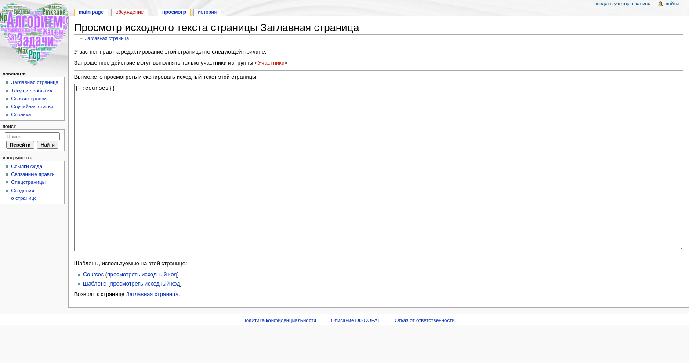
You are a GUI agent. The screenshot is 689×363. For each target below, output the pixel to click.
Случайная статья (32, 106)
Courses (93, 307)
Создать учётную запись (622, 3)
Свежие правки (29, 98)
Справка (21, 114)
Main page (91, 12)
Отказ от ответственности (424, 353)
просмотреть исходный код (142, 307)
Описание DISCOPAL (356, 353)
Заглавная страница (107, 38)
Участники (271, 63)
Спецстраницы (28, 182)
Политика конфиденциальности (279, 353)
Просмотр (174, 12)
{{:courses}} (379, 184)
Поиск (9, 126)
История (207, 12)
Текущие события (31, 90)
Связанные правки (32, 174)
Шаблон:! (95, 317)
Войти (672, 3)
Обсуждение (130, 12)
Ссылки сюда (26, 166)
